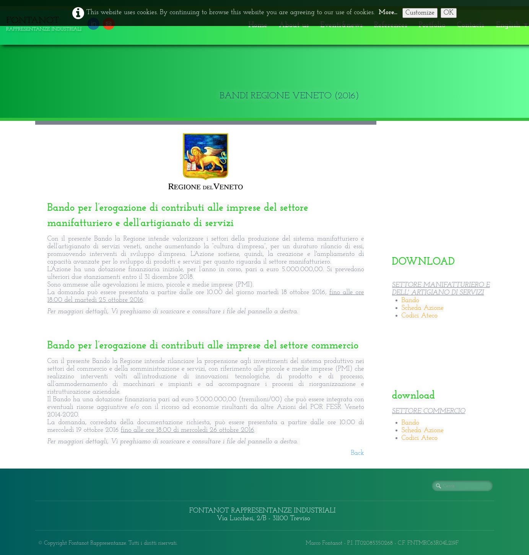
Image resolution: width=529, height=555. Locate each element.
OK (449, 12)
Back (357, 453)
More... (388, 12)
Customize (420, 12)
